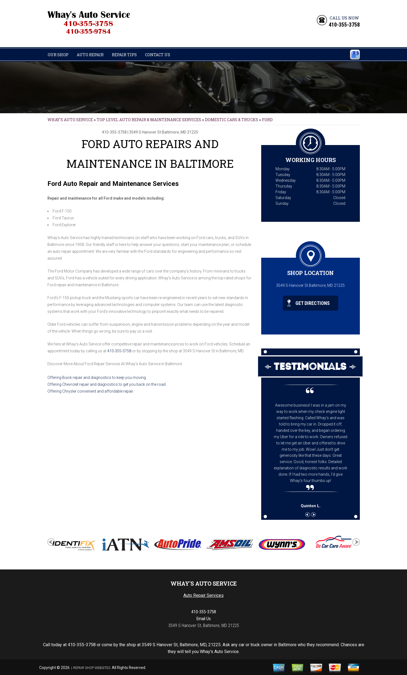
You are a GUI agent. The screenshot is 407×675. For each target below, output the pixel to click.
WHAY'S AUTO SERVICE (70, 119)
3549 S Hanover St (145, 132)
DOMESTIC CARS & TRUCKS (231, 119)
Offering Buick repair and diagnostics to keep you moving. (97, 377)
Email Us (203, 618)
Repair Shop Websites (91, 668)
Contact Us (157, 54)
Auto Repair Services (203, 595)
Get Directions (308, 303)
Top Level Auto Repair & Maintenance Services (149, 119)
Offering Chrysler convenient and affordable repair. (90, 391)
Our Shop (58, 54)
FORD (267, 119)
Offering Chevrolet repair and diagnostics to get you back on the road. (106, 384)
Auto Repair (90, 54)
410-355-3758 (344, 24)
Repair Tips (124, 54)
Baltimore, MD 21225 (180, 132)
